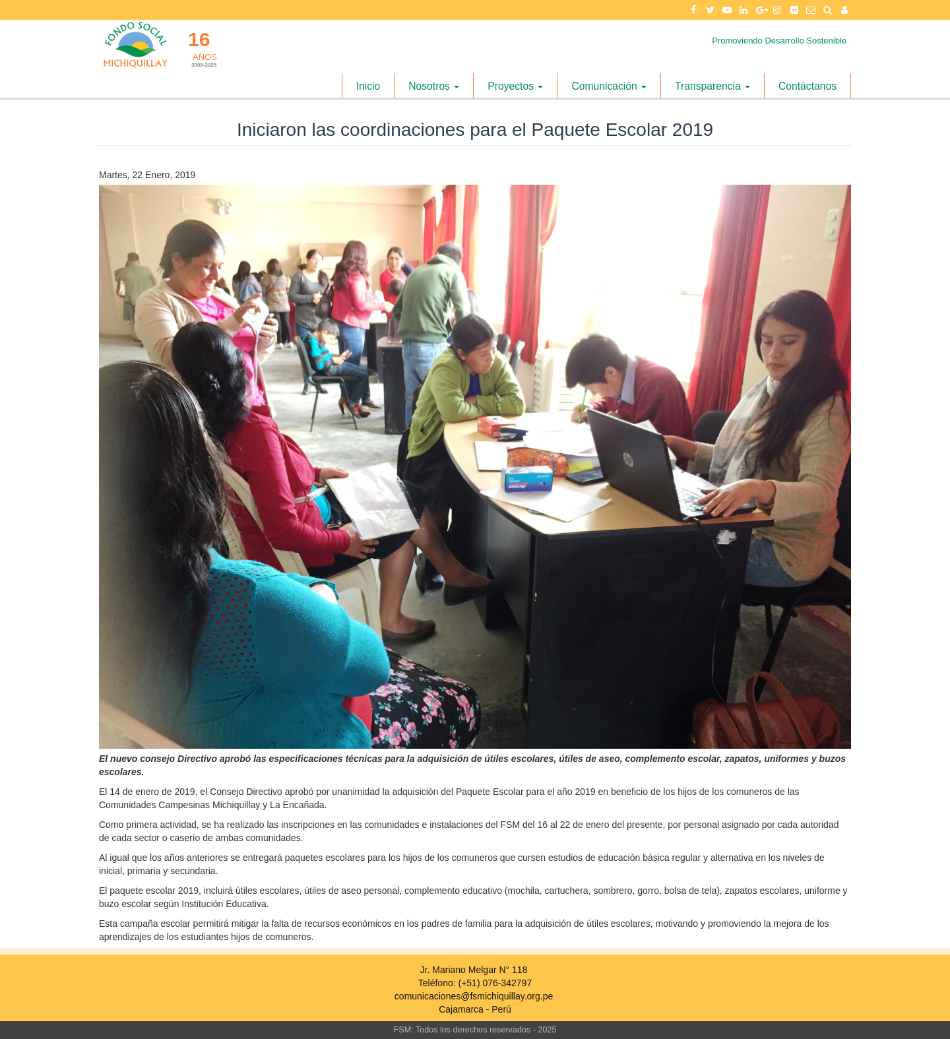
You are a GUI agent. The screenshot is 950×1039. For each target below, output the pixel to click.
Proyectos (515, 86)
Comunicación (609, 86)
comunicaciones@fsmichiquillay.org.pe (474, 996)
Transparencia (712, 86)
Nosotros (433, 86)
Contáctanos (807, 86)
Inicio (368, 86)
